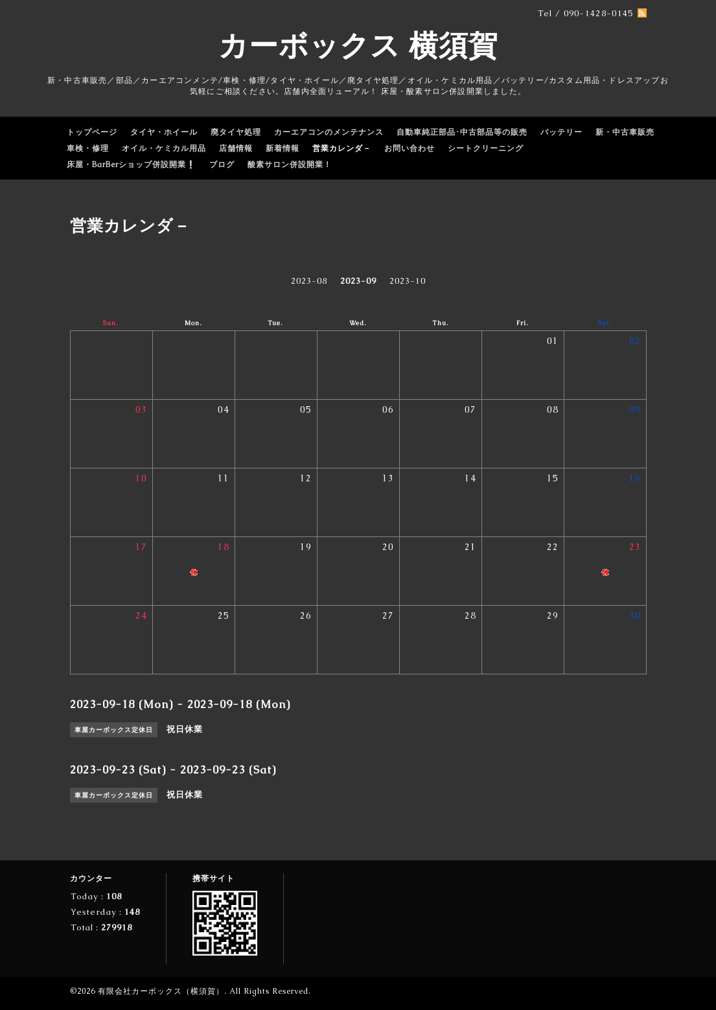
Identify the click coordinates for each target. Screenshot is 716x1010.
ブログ (222, 164)
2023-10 (407, 280)
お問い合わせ (409, 148)
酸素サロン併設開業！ (290, 164)
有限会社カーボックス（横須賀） (161, 991)
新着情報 (282, 148)
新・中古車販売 (624, 132)
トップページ (92, 132)
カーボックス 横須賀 (358, 45)
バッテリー (561, 132)
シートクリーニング (486, 148)
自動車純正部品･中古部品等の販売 (462, 132)
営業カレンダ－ (341, 148)
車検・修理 (88, 148)
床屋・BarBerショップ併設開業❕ (131, 164)
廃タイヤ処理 (236, 132)
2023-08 (309, 280)
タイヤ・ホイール (164, 132)
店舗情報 (236, 148)
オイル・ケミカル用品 (164, 148)
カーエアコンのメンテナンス (329, 132)
